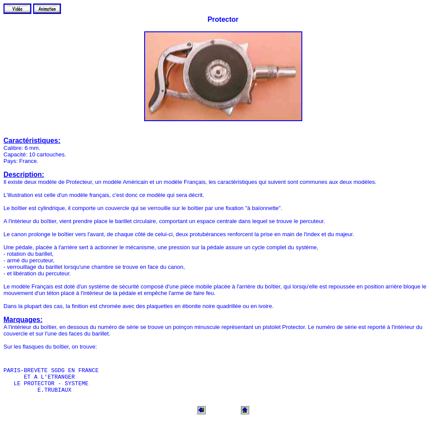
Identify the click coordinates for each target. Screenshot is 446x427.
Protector (222, 19)
